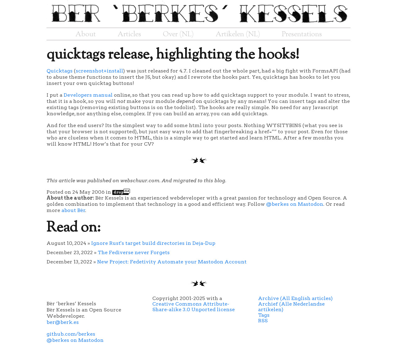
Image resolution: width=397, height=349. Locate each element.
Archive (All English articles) (295, 298)
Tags (264, 315)
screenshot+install (99, 71)
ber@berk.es (63, 322)
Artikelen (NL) (238, 34)
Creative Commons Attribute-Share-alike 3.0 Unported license (193, 306)
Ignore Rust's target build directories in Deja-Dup (153, 243)
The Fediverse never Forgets (134, 252)
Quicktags (60, 71)
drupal (121, 192)
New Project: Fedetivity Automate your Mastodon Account (172, 262)
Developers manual (88, 95)
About (85, 34)
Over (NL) (178, 34)
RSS (263, 321)
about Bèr (73, 210)
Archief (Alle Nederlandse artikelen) (291, 306)
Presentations (302, 34)
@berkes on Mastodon (294, 204)
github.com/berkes (71, 334)
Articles (129, 34)
